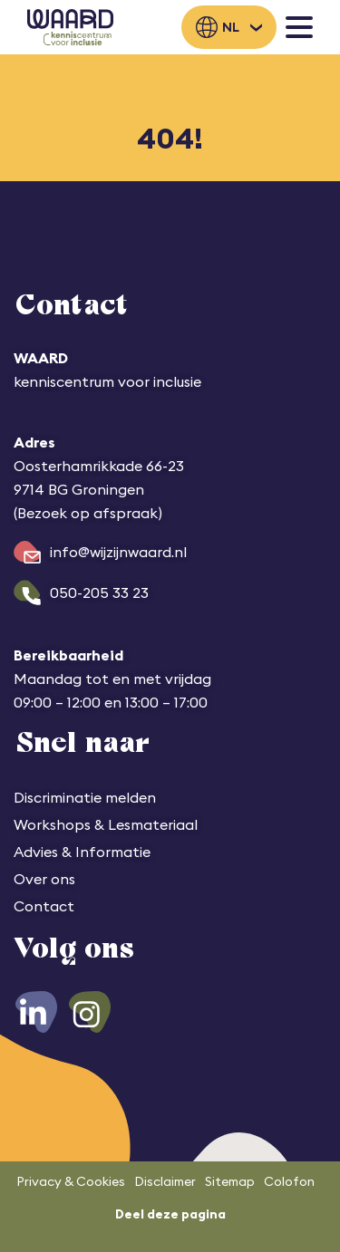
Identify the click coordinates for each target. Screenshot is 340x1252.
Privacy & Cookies (70, 1181)
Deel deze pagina (170, 1214)
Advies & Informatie (82, 852)
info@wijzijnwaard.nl (118, 552)
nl (230, 27)
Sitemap (230, 1181)
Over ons (44, 879)
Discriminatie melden (85, 797)
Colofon (289, 1181)
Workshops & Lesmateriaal (106, 824)
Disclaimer (165, 1181)
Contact (44, 906)
